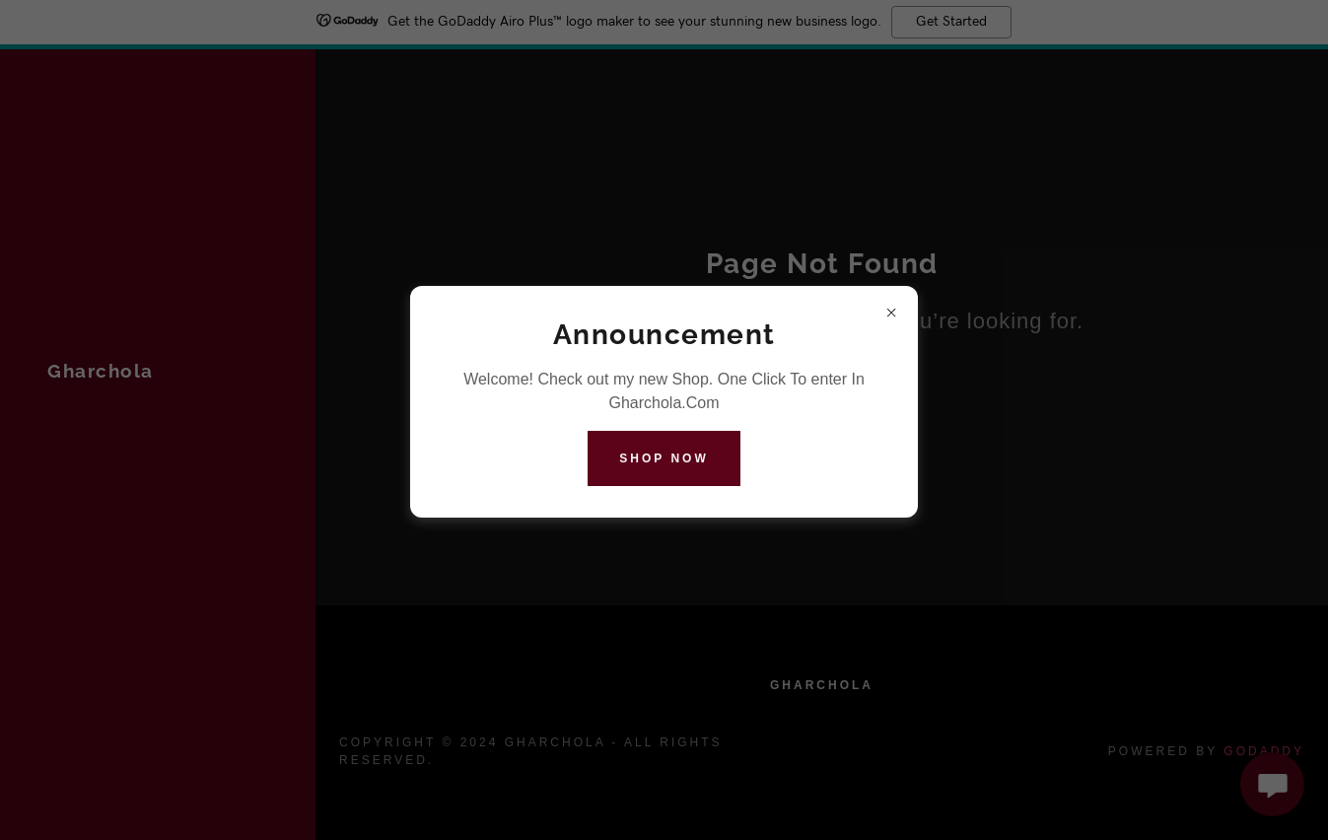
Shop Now (663, 458)
